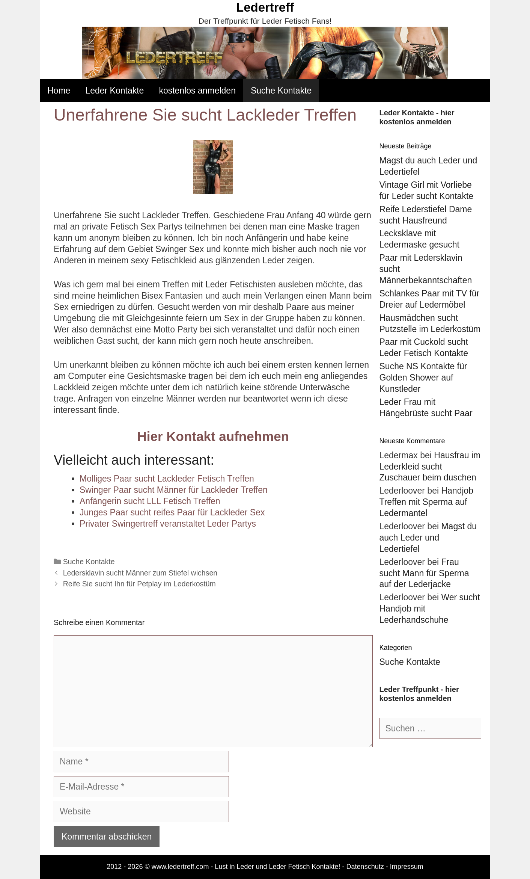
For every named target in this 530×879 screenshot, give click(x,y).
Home (58, 90)
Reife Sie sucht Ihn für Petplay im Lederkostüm (139, 584)
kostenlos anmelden (197, 90)
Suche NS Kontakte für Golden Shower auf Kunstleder (423, 377)
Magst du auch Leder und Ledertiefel (428, 537)
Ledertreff (265, 7)
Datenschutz (365, 866)
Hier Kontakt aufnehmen (213, 436)
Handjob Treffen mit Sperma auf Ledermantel (426, 502)
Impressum (406, 866)
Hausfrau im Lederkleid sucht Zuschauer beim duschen (430, 466)
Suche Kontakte (281, 90)
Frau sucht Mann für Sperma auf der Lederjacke (424, 573)
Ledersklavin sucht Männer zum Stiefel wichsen (140, 573)
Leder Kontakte (114, 90)
